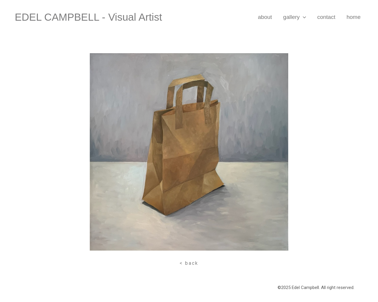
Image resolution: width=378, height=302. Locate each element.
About (265, 17)
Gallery (294, 17)
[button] (189, 263)
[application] (303, 17)
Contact (326, 17)
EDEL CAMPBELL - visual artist (88, 17)
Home (353, 17)
